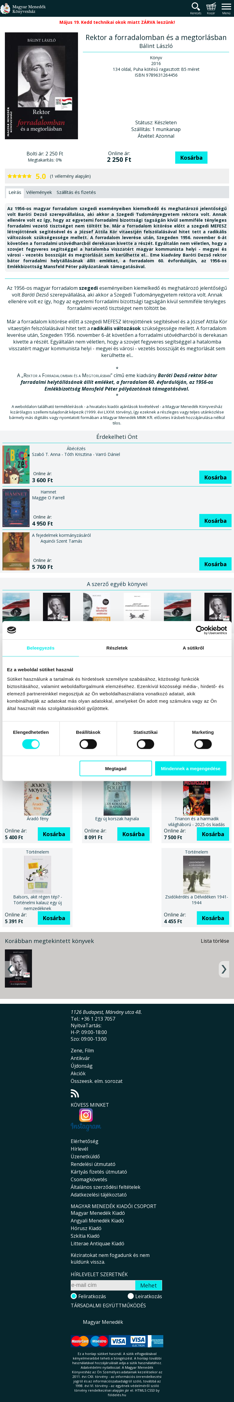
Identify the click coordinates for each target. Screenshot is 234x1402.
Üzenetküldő (85, 1156)
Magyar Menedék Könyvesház (23, 12)
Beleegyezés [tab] (41, 647)
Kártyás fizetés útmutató (99, 1171)
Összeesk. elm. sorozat (96, 1081)
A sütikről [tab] (193, 647)
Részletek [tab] (117, 647)
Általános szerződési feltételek (105, 1187)
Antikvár (80, 1058)
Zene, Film (82, 1050)
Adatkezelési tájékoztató (99, 1194)
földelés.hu (117, 1395)
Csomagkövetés (89, 1179)
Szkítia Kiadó (85, 1236)
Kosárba (191, 157)
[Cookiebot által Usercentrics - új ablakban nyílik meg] (200, 630)
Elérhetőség (84, 1141)
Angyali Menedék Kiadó (97, 1220)
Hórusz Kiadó (86, 1228)
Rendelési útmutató (93, 1164)
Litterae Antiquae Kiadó (97, 1243)
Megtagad (115, 768)
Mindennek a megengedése (190, 768)
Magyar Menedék (103, 1322)
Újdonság (82, 1065)
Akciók (78, 1073)
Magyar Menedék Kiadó (98, 1213)
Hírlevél (79, 1148)
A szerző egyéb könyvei (117, 584)
